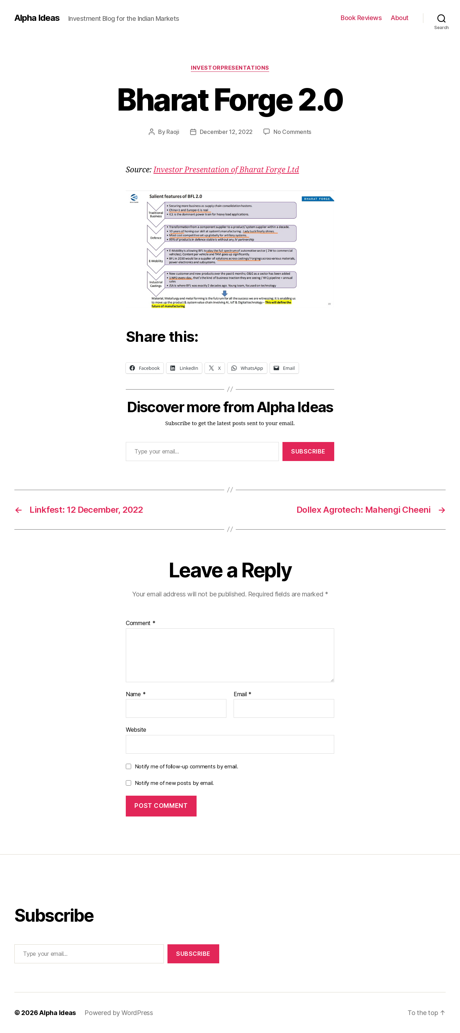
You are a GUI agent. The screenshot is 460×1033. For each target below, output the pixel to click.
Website (136, 729)
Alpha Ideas (37, 18)
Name (136, 694)
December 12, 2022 (226, 131)
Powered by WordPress (118, 1012)
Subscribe (308, 451)
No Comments (292, 131)
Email (243, 694)
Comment (141, 623)
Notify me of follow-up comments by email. (186, 766)
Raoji (172, 131)
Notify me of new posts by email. (174, 783)
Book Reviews (361, 18)
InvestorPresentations (230, 68)
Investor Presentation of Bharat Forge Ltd (226, 170)
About (400, 18)
